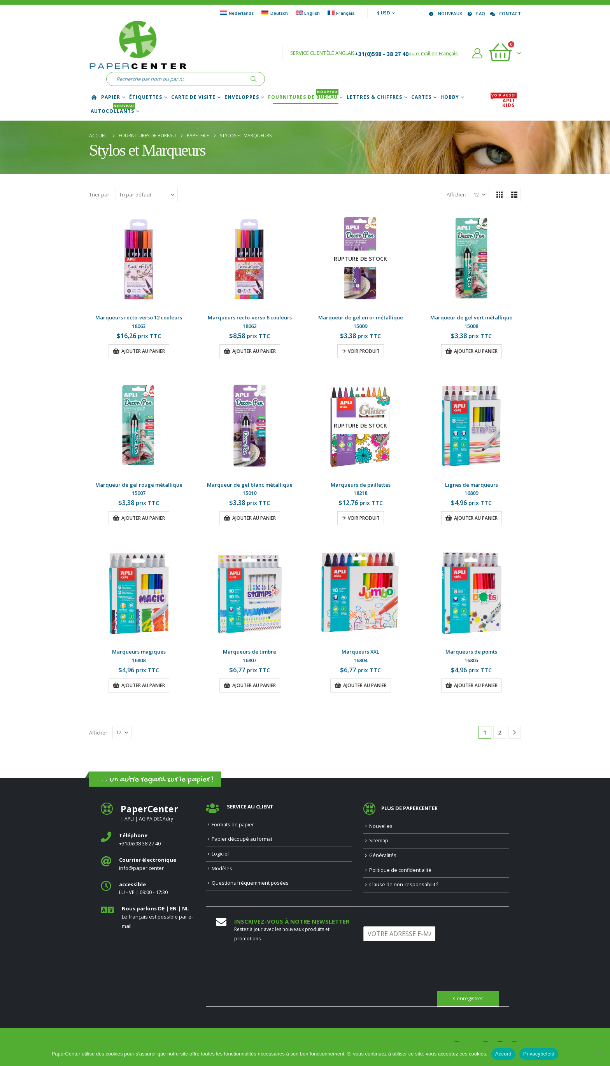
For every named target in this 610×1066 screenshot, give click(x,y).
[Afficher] (479, 194)
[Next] (514, 732)
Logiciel (220, 853)
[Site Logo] (137, 46)
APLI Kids (504, 103)
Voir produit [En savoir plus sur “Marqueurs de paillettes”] (364, 518)
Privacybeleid (539, 1054)
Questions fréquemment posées (250, 883)
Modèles (222, 868)
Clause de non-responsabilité (403, 884)
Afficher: (456, 194)
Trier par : (100, 194)
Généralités (382, 855)
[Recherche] (254, 79)
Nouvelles (381, 826)
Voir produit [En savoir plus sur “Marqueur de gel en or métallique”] (364, 351)
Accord (503, 1054)
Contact (505, 13)
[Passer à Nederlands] (237, 13)
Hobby (449, 97)
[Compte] (478, 53)
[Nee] (600, 1054)
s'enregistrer (468, 998)
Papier (110, 97)
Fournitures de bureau (303, 97)
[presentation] (422, 978)
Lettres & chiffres (374, 97)
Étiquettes (145, 97)
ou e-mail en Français (433, 53)
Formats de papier (233, 824)
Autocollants (113, 111)
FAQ (475, 13)
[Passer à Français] (341, 13)
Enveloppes (241, 97)
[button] (499, 194)
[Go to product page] (138, 258)
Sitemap (378, 840)
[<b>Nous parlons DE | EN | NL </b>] (147, 918)
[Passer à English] (308, 13)
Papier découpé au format (242, 839)
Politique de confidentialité (400, 870)
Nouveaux (445, 13)
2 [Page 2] (499, 732)
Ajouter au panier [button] (143, 351)
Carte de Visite (193, 97)
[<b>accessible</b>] (147, 888)
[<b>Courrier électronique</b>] (147, 864)
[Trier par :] (147, 194)
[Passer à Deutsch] (274, 13)
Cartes (421, 97)
